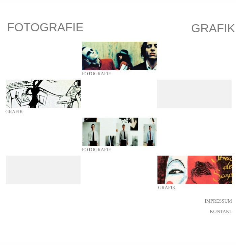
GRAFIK (213, 28)
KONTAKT (221, 211)
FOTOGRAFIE (45, 27)
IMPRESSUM (218, 201)
